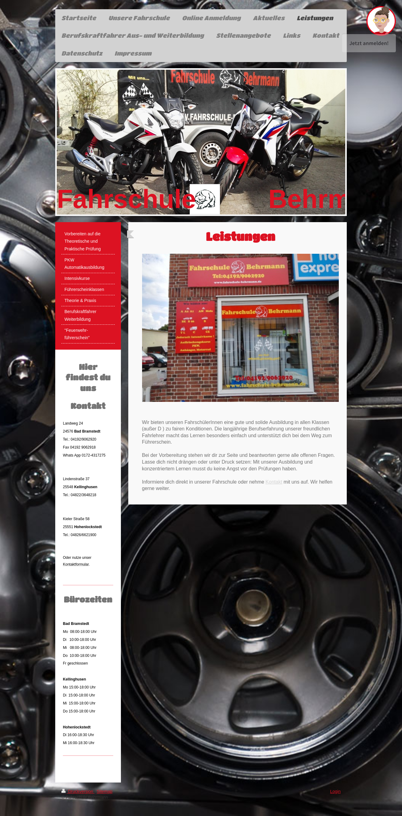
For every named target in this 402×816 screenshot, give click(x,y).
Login (335, 791)
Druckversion (77, 791)
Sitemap (104, 791)
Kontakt (273, 481)
